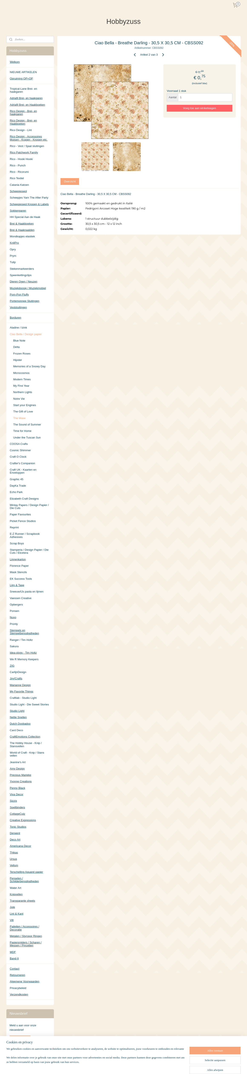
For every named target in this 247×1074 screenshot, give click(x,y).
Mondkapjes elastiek (22, 236)
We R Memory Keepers (24, 659)
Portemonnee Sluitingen (24, 301)
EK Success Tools (21, 578)
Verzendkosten (19, 994)
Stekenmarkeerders (22, 268)
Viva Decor (16, 794)
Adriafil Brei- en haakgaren (26, 98)
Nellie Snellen (18, 717)
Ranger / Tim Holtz (21, 640)
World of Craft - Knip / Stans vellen (27, 754)
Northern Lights (22, 392)
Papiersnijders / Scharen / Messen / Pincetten (26, 944)
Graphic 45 (16, 479)
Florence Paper (19, 565)
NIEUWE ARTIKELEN (23, 72)
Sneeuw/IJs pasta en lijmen (26, 591)
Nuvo (13, 617)
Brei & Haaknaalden (22, 230)
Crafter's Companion (22, 463)
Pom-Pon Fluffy (19, 294)
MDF (13, 952)
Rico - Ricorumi (19, 171)
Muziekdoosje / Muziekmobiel (28, 288)
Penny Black (17, 788)
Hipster (17, 360)
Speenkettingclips (21, 275)
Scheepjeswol (18, 191)
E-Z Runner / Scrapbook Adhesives (25, 535)
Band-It (14, 958)
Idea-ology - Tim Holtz (23, 652)
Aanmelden (20, 1039)
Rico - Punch (18, 165)
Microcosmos (21, 373)
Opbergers (16, 604)
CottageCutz (17, 813)
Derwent (15, 833)
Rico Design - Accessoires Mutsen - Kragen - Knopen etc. (28, 138)
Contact (14, 968)
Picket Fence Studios (23, 521)
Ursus (13, 859)
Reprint (14, 527)
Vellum (14, 865)
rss (143, 1066)
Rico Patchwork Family (24, 152)
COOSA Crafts (19, 443)
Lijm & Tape (17, 585)
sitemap (135, 1066)
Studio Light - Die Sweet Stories (29, 704)
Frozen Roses (21, 353)
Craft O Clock (18, 456)
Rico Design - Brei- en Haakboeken (23, 122)
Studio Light (17, 710)
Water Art (15, 887)
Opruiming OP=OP (21, 78)
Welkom (15, 61)
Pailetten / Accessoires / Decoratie (24, 928)
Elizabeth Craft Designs (24, 498)
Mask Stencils (18, 572)
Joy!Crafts (16, 678)
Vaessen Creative (21, 598)
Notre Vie (19, 398)
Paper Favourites (20, 514)
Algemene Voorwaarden (24, 981)
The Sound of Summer (27, 424)
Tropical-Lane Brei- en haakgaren (23, 90)
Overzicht (70, 181)
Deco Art (15, 839)
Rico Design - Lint (21, 130)
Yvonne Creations (21, 781)
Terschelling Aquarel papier (26, 872)
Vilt (12, 920)
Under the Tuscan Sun (27, 437)
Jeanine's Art (18, 762)
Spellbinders (17, 807)
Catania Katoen (19, 184)
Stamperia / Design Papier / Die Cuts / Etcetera (29, 551)
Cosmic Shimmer (20, 450)
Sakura (14, 646)
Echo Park (16, 492)
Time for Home (22, 430)
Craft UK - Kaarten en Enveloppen (23, 471)
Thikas (14, 852)
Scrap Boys (17, 543)
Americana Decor (20, 846)
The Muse (19, 418)
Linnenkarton (18, 559)
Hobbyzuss (16, 1052)
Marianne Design (20, 685)
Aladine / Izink (18, 327)
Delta (16, 347)
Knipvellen (16, 894)
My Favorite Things (21, 691)
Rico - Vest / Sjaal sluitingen (27, 146)
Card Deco (16, 730)
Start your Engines (24, 405)
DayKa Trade (18, 485)
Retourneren (17, 975)
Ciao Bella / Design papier (26, 334)
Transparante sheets (22, 900)
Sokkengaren (18, 210)
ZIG (12, 665)
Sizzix (13, 800)
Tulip (13, 262)
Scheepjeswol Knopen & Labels (29, 204)
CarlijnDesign (18, 672)
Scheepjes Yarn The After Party (29, 197)
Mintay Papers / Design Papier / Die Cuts (29, 506)
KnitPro (14, 242)
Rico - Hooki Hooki (21, 159)
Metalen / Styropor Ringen (26, 936)
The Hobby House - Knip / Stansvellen (26, 744)
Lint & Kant (16, 913)
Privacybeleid (18, 988)
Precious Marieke (20, 775)
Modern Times (22, 379)
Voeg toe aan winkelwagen (199, 108)
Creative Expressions (23, 820)
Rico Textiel (17, 178)
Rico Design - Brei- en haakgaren (23, 113)
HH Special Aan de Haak (25, 217)
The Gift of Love (23, 411)
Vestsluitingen (18, 307)
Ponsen (14, 611)
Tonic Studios (18, 826)
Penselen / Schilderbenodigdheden (24, 880)
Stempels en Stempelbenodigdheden (24, 632)
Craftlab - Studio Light (23, 697)
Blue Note (19, 340)
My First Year (21, 385)
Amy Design (17, 768)
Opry (13, 249)
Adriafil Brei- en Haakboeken (27, 104)
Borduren (15, 317)
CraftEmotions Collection (25, 736)
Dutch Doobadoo (20, 723)
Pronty (14, 624)
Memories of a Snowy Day (29, 366)
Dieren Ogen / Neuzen (23, 281)
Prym (13, 255)
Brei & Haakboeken (22, 223)
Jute (12, 907)
